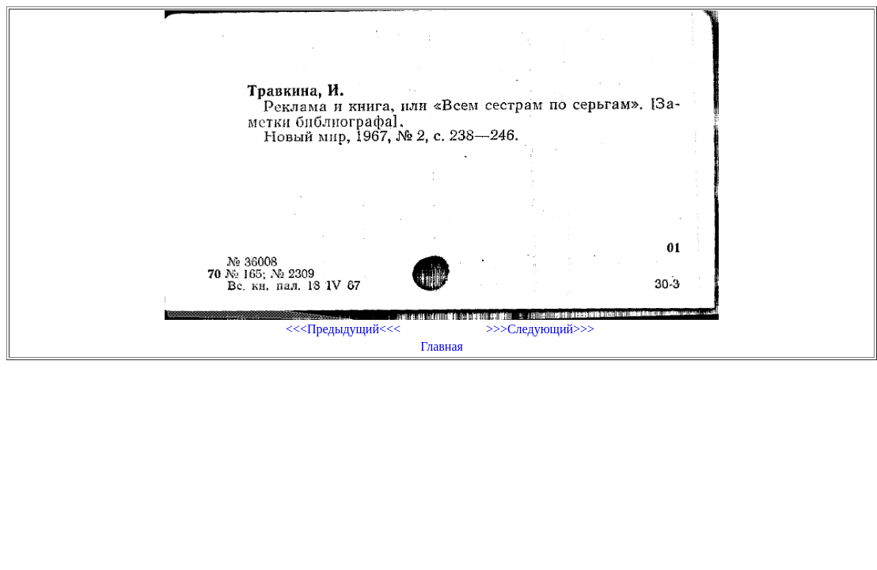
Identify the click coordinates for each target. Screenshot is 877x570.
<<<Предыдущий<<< (343, 329)
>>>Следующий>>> (540, 329)
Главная (441, 346)
